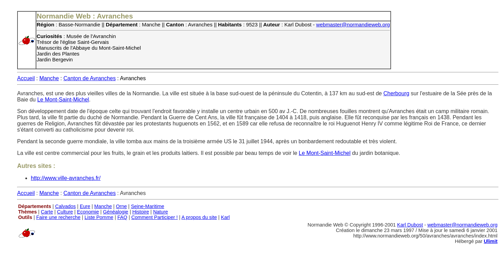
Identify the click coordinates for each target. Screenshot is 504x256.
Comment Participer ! (154, 217)
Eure (85, 206)
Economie (88, 212)
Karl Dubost (410, 225)
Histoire (140, 212)
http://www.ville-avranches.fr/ (66, 178)
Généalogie (115, 212)
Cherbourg (396, 93)
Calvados (65, 206)
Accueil (26, 78)
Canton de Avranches (89, 78)
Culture (65, 212)
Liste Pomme (99, 217)
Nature (160, 212)
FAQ (122, 217)
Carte (47, 212)
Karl (225, 217)
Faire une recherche (58, 217)
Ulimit (490, 241)
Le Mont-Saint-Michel (63, 99)
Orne (121, 206)
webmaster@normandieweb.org (353, 24)
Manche (49, 78)
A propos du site (199, 217)
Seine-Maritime (147, 206)
